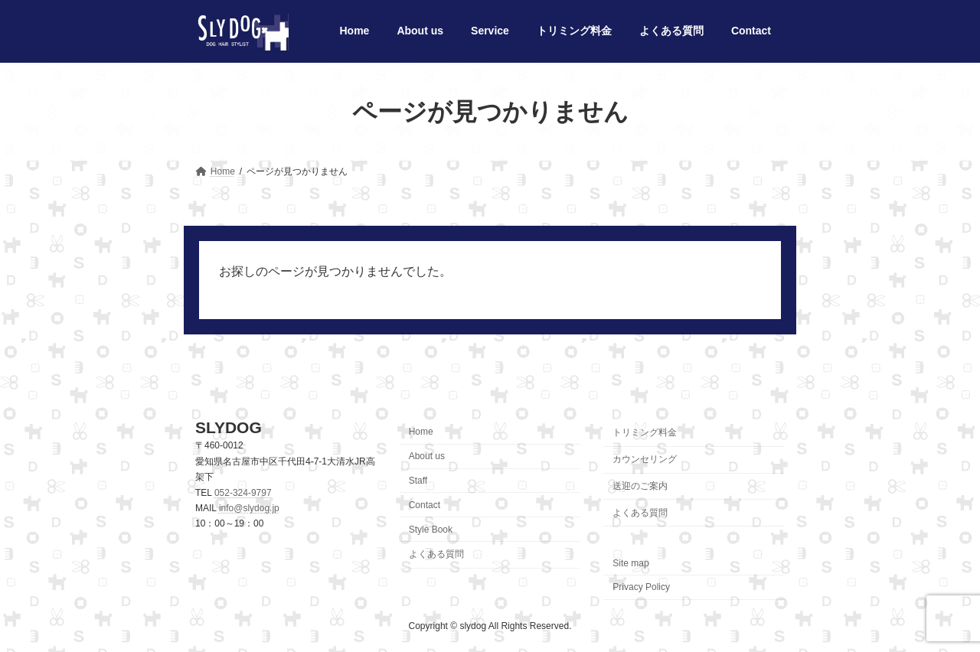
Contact (424, 505)
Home (421, 432)
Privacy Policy (641, 587)
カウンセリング (644, 460)
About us (427, 457)
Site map (630, 563)
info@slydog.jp (249, 508)
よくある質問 (436, 554)
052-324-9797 (243, 492)
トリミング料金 (644, 433)
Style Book (430, 529)
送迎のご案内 (640, 486)
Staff (418, 480)
